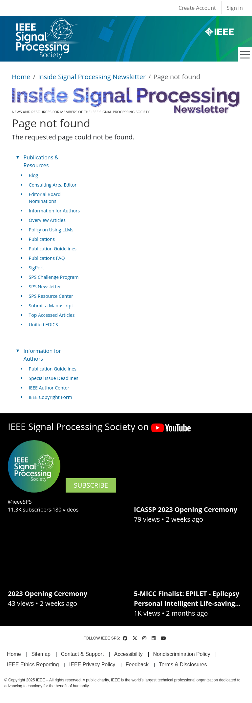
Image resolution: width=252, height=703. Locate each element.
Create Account (197, 7)
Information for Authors (54, 210)
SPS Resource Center (51, 296)
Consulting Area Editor (53, 185)
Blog (33, 175)
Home (21, 76)
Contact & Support (82, 654)
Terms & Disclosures (183, 664)
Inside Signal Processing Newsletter (92, 76)
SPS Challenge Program (54, 277)
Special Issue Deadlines (53, 378)
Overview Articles (47, 220)
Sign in (235, 7)
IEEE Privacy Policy (92, 664)
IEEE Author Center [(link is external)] (51, 388)
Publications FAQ (47, 258)
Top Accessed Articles (52, 315)
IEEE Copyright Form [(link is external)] (53, 397)
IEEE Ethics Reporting (33, 664)
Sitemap (41, 654)
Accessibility (128, 654)
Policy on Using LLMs (51, 229)
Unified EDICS (43, 324)
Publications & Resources (41, 161)
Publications (42, 239)
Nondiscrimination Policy (181, 654)
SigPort (36, 267)
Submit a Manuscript (51, 305)
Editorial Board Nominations (45, 197)
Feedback (137, 664)
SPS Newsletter (45, 286)
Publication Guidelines (52, 248)
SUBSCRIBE (91, 485)
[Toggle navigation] (245, 54)
